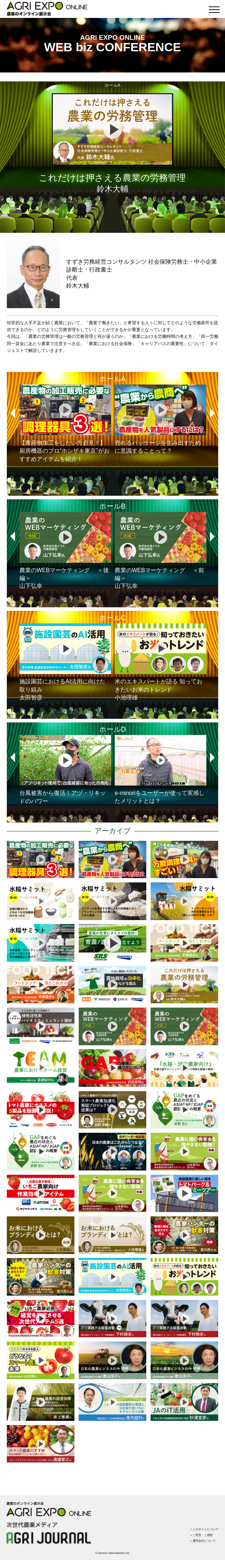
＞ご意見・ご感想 (201, 1535)
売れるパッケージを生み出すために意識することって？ (160, 419)
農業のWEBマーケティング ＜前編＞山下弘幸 (160, 550)
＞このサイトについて (204, 1529)
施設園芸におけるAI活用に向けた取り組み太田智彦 (65, 662)
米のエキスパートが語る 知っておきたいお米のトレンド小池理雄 (160, 662)
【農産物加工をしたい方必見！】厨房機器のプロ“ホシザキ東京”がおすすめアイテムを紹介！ (65, 423)
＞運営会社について (203, 1540)
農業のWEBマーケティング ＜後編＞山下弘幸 (65, 550)
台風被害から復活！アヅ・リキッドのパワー (65, 769)
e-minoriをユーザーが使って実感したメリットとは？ (160, 769)
